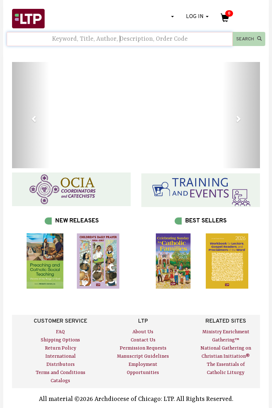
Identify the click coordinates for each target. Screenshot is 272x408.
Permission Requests (143, 348)
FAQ (60, 332)
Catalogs (60, 381)
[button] (30, 115)
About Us (142, 332)
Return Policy (60, 348)
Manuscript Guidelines (143, 356)
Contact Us (143, 340)
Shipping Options (60, 340)
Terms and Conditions (60, 372)
